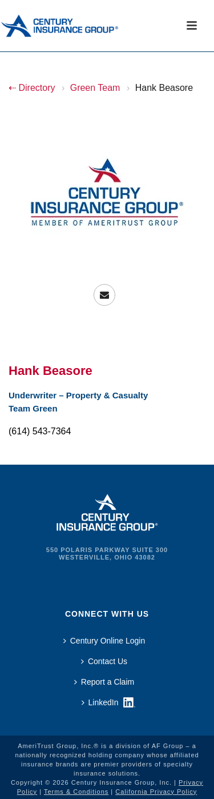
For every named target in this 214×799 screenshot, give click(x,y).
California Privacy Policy (156, 791)
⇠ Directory (32, 88)
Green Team (95, 88)
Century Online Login (104, 640)
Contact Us (104, 661)
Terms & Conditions (76, 791)
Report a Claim (104, 681)
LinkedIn (100, 702)
